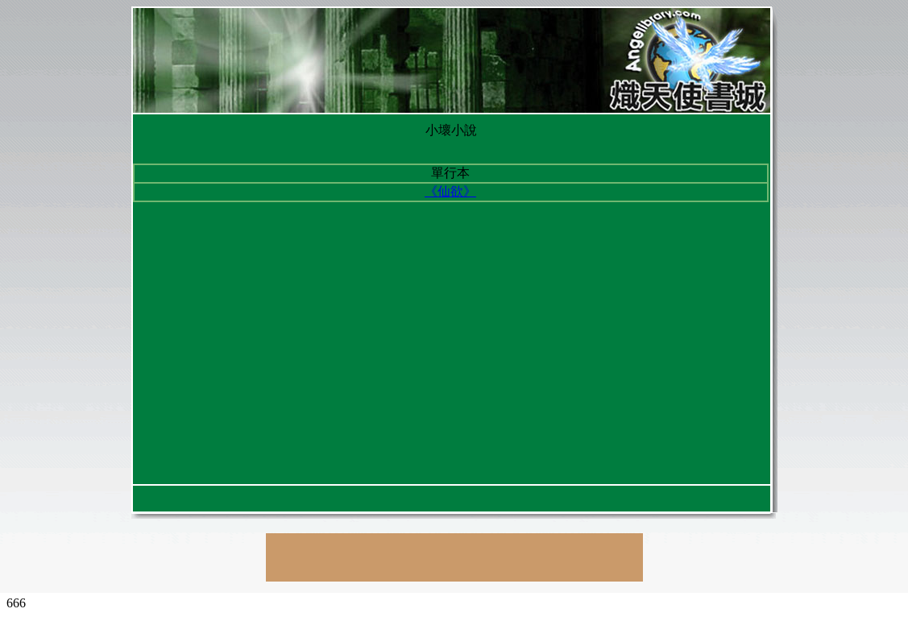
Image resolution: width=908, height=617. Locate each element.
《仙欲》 (450, 191)
